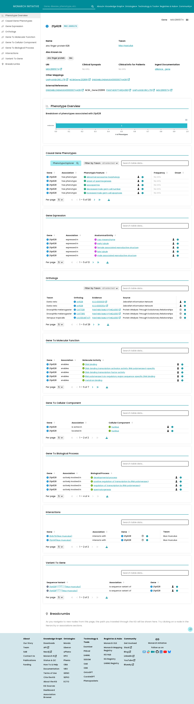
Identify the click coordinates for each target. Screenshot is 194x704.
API (46, 647)
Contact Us (29, 656)
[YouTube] (165, 651)
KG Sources (49, 686)
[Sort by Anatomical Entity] (114, 235)
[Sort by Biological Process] (110, 473)
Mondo (67, 643)
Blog (127, 651)
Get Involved (130, 643)
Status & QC (50, 660)
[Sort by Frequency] (166, 172)
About (100, 6)
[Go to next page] (94, 199)
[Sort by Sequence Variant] (66, 582)
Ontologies (131, 6)
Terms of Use (50, 673)
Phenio (67, 660)
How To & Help (51, 664)
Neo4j (48, 651)
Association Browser (50, 696)
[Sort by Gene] (54, 172)
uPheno (67, 651)
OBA (66, 664)
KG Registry (109, 659)
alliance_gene (162, 69)
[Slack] (148, 651)
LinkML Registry (111, 663)
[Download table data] (108, 199)
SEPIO (66, 677)
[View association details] (142, 177)
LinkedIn (129, 656)
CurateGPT (89, 676)
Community (185, 6)
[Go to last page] (99, 199)
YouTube (129, 660)
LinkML (87, 655)
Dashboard (49, 690)
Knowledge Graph (114, 6)
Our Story (28, 643)
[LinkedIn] (161, 651)
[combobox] (69, 6)
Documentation (51, 668)
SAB (25, 651)
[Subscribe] (144, 651)
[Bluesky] (169, 651)
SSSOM (87, 659)
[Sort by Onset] (182, 172)
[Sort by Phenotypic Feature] (106, 172)
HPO (66, 656)
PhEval (87, 651)
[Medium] (153, 651)
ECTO (66, 681)
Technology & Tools (148, 6)
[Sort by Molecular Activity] (102, 360)
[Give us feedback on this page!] (190, 629)
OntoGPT (88, 672)
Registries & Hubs (169, 6)
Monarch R (50, 656)
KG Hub (107, 654)
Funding (27, 664)
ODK (86, 668)
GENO (66, 673)
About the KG (50, 681)
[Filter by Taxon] (101, 163)
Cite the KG (49, 677)
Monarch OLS (110, 643)
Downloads (49, 643)
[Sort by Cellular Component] (131, 422)
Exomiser (88, 646)
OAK (86, 663)
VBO (66, 668)
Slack (128, 647)
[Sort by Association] (75, 172)
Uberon (67, 647)
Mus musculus (126, 45)
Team (26, 647)
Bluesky (129, 664)
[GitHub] (157, 651)
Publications (29, 660)
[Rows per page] (60, 200)
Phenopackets (91, 680)
